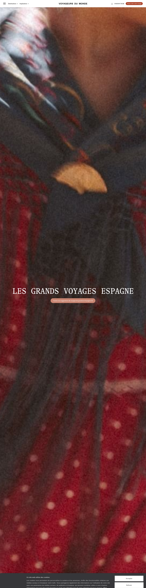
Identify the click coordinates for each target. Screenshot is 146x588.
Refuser (129, 571)
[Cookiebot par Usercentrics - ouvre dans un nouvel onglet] (13, 584)
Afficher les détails (112, 584)
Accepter (129, 564)
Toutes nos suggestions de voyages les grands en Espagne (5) (73, 301)
